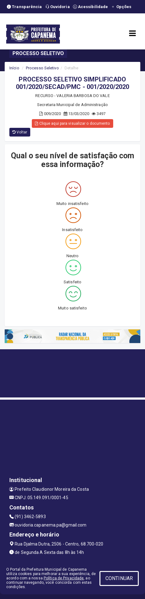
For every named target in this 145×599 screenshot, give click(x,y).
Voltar (19, 132)
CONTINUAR (119, 578)
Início (14, 68)
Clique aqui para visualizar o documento (72, 123)
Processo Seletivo (42, 68)
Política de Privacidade (64, 578)
